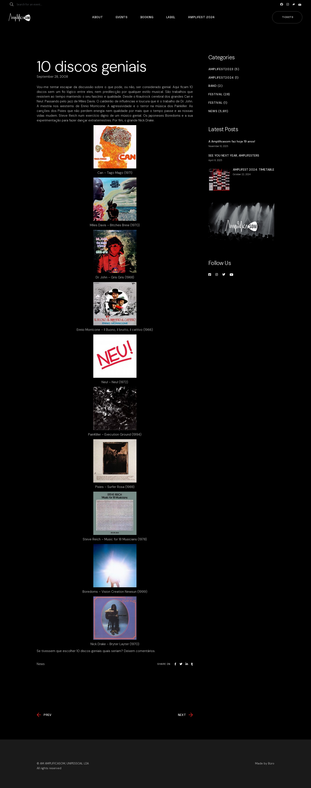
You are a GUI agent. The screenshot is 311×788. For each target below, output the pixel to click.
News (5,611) (218, 111)
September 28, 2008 (52, 76)
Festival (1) (217, 103)
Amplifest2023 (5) (223, 69)
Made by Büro (264, 763)
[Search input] (34, 4)
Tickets (288, 17)
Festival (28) (219, 94)
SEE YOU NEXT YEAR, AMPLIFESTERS (233, 155)
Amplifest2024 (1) (223, 77)
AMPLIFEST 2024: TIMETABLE (253, 169)
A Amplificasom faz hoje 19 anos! (231, 141)
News (41, 664)
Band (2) (215, 86)
